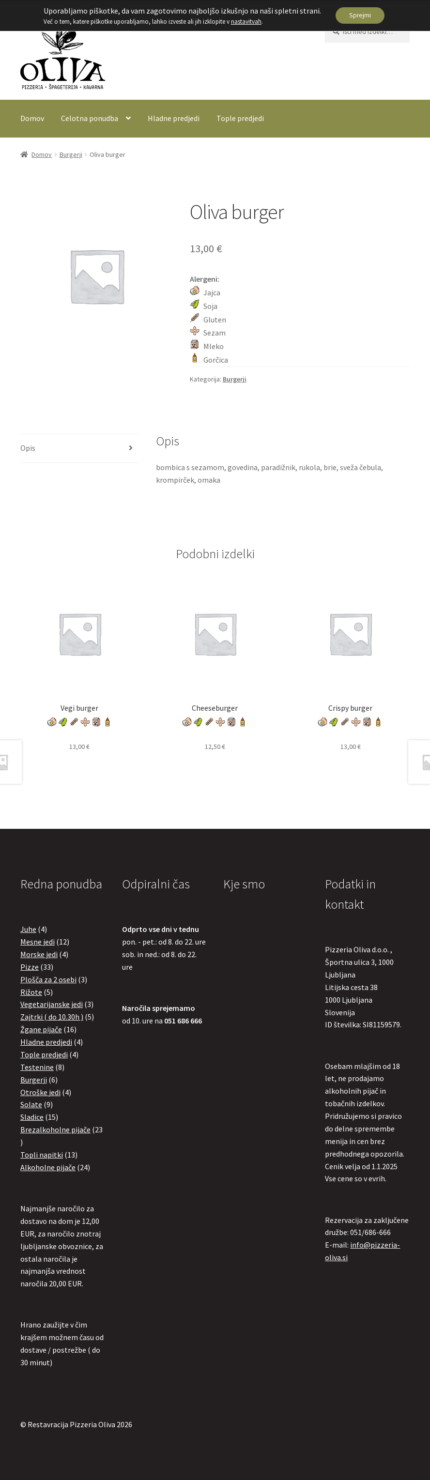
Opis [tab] (27, 448)
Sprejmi (360, 15)
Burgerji (71, 154)
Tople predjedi (240, 118)
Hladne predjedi (174, 118)
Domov (32, 118)
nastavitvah (245, 21)
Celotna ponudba (89, 118)
